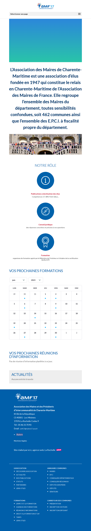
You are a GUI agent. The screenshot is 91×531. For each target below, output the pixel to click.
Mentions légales (20, 441)
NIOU (30, 450)
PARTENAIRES (21, 485)
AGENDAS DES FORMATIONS (26, 507)
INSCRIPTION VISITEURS (58, 507)
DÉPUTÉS (53, 488)
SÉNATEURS (54, 492)
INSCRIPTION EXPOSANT (59, 510)
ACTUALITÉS (20, 475)
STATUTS (19, 482)
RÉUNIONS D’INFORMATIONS (26, 510)
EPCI (51, 475)
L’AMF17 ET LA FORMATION (26, 504)
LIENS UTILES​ (20, 488)
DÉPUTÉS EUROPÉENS (57, 485)
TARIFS (18, 517)
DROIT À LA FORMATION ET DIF (28, 514)
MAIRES (52, 471)
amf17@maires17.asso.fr (29, 429)
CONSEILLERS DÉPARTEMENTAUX (62, 478)
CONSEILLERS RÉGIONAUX (59, 482)
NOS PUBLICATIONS (23, 478)
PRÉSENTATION (55, 504)
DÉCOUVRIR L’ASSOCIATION (26, 471)
